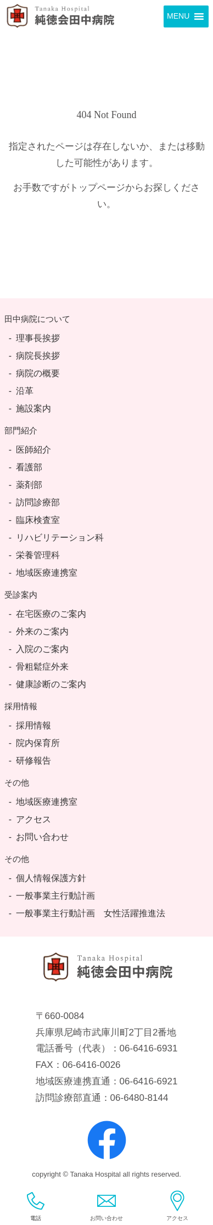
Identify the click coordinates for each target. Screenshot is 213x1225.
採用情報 (33, 725)
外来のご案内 (42, 631)
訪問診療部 (38, 502)
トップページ (97, 187)
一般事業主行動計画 (55, 895)
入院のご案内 (42, 649)
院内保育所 (38, 743)
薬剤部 (29, 484)
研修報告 (33, 760)
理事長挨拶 (38, 338)
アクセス (33, 819)
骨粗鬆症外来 (42, 666)
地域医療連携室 (46, 572)
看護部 (29, 467)
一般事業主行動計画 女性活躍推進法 (90, 913)
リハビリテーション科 (60, 537)
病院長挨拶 (38, 355)
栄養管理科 (38, 555)
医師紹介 (33, 449)
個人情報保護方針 (51, 878)
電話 (35, 1205)
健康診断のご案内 (51, 684)
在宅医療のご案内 (51, 614)
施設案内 (33, 408)
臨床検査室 (38, 520)
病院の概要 (38, 373)
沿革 (24, 391)
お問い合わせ (42, 837)
